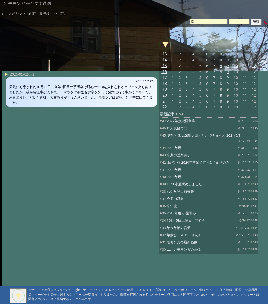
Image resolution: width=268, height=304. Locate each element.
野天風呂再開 (177, 128)
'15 (164, 65)
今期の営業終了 (179, 155)
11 (245, 53)
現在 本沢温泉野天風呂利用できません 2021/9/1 (204, 135)
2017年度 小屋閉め (181, 213)
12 (254, 53)
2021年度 (174, 147)
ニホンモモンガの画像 (184, 249)
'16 (164, 71)
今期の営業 (175, 198)
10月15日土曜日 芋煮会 (186, 220)
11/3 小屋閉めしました (184, 184)
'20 (164, 95)
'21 (164, 101)
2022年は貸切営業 (181, 120)
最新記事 (167, 113)
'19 (164, 89)
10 (236, 60)
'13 (164, 54)
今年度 (172, 206)
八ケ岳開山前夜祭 (180, 191)
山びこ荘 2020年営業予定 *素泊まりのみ (198, 162)
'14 (164, 60)
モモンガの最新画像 (182, 242)
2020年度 (174, 169)
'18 (164, 83)
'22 (164, 107)
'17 (164, 77)
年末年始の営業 (179, 227)
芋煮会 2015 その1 (183, 235)
